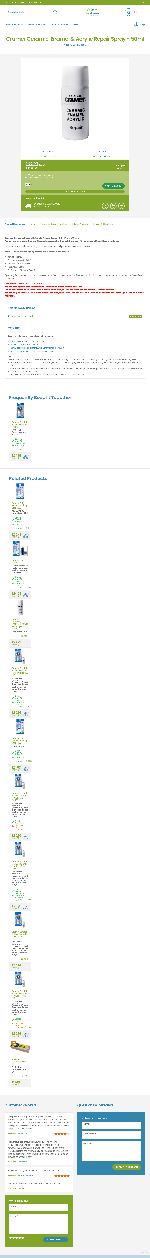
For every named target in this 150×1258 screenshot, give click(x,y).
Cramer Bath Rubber (18, 561)
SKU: (118, 166)
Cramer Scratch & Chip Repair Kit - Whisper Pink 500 (19, 994)
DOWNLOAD (135, 316)
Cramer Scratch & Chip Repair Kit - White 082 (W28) (19, 797)
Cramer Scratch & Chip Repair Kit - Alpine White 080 (19, 865)
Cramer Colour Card (22, 316)
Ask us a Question (75, 191)
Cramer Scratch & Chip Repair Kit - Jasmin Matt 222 (19, 935)
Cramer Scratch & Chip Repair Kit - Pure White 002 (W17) (20, 671)
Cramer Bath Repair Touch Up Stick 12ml (20, 505)
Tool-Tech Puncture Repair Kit (19, 1061)
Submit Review (55, 1239)
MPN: (119, 168)
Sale (75, 24)
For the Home (60, 24)
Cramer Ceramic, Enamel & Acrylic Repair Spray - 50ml (20, 624)
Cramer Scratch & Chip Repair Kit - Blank (19, 424)
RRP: (28, 168)
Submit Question (126, 1167)
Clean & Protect (14, 24)
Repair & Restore (37, 24)
